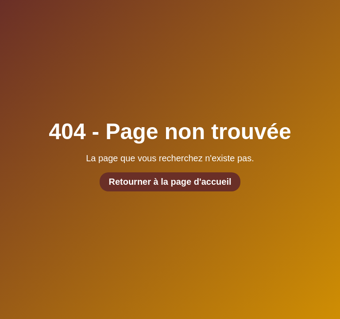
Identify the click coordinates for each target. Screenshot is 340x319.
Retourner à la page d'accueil (169, 182)
